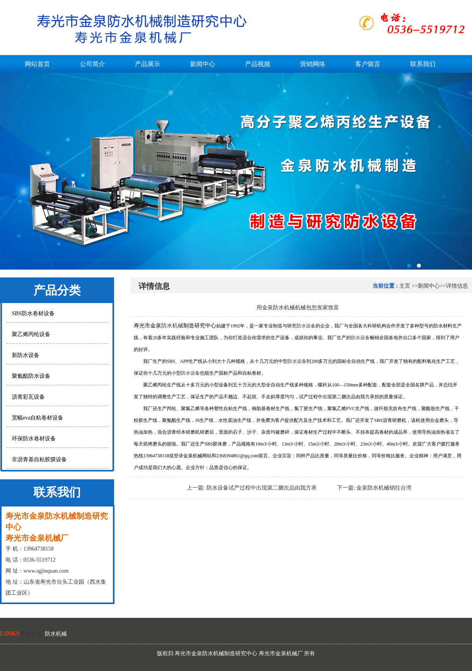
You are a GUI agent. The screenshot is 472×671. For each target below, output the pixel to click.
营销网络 (312, 64)
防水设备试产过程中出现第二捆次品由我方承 (261, 488)
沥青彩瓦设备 (28, 397)
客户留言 (367, 64)
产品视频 (257, 64)
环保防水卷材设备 (34, 439)
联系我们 (422, 64)
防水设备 (306, 326)
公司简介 (92, 64)
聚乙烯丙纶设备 (31, 334)
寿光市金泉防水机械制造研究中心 (236, 171)
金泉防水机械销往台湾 (383, 488)
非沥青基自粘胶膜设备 (39, 459)
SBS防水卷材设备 (33, 313)
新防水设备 (25, 355)
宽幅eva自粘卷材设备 (37, 418)
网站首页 (37, 64)
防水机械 (172, 325)
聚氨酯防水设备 (31, 376)
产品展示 (147, 64)
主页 (404, 286)
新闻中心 (202, 64)
